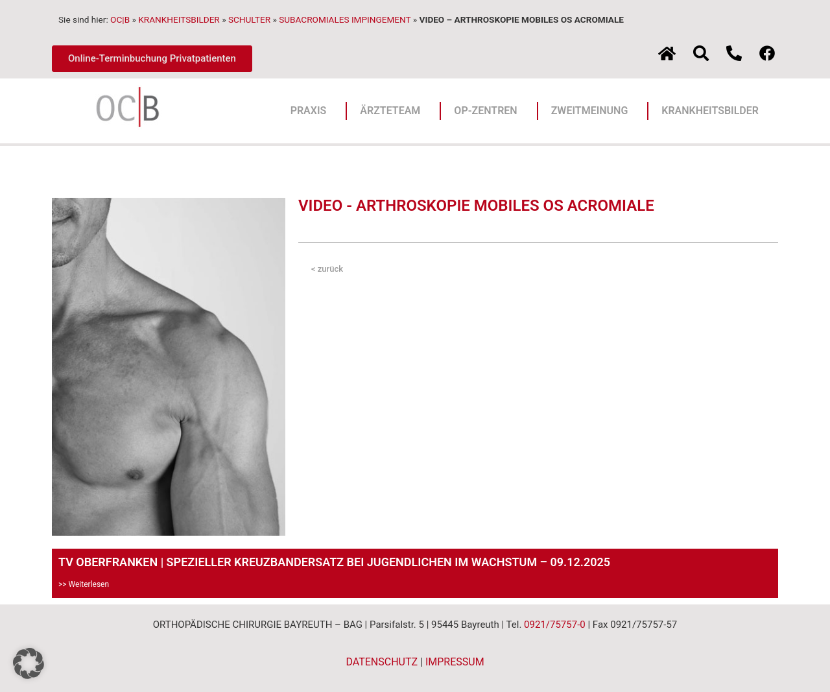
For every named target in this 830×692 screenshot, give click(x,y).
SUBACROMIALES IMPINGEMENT (344, 19)
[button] (28, 663)
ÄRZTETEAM (393, 110)
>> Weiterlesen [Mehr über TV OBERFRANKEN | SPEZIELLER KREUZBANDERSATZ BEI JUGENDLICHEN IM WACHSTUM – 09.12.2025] (83, 584)
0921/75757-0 (555, 624)
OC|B (120, 19)
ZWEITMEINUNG (593, 110)
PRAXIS (311, 110)
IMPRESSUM (454, 662)
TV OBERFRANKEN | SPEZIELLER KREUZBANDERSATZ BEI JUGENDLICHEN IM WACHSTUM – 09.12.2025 (334, 562)
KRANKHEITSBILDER (179, 19)
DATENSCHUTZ (382, 662)
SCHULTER (249, 19)
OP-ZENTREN (488, 110)
